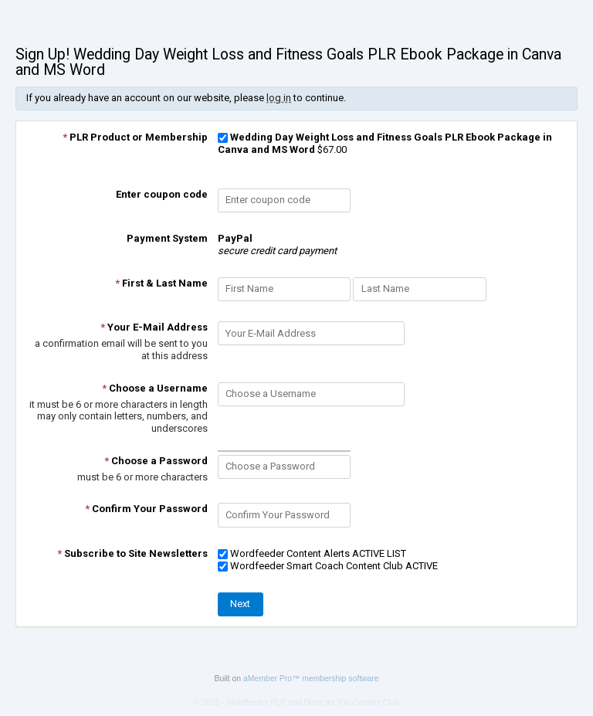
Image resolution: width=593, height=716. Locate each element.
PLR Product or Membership (135, 137)
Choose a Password (156, 461)
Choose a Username (155, 388)
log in (278, 97)
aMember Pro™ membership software (311, 678)
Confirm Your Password (146, 508)
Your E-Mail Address (154, 327)
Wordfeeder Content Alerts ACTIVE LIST (312, 553)
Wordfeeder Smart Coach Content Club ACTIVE (328, 566)
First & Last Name (161, 283)
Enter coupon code (162, 194)
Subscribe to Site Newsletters (132, 553)
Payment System (167, 238)
